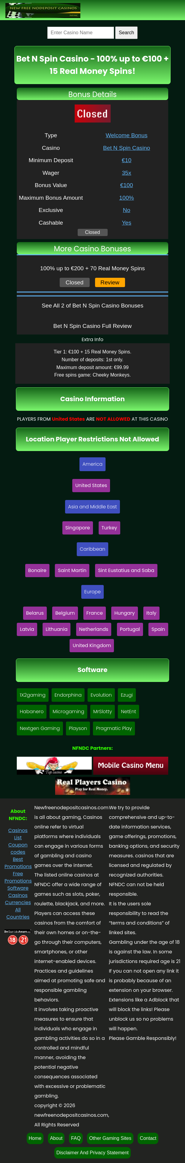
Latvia (27, 629)
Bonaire (37, 570)
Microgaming (68, 711)
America (92, 464)
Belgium (65, 613)
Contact (148, 1138)
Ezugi (127, 695)
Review (109, 282)
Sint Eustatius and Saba (126, 570)
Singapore (77, 527)
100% (126, 198)
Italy (151, 613)
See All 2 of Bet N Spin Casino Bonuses (92, 305)
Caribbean (92, 549)
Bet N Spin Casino (126, 148)
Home (35, 1138)
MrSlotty (102, 711)
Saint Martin (72, 570)
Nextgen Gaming (40, 728)
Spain (158, 629)
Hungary (124, 613)
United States (91, 485)
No (126, 210)
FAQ (76, 1138)
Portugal (130, 629)
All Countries (17, 913)
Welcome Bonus (126, 135)
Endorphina (68, 695)
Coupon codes (18, 848)
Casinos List (18, 834)
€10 (126, 160)
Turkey (109, 527)
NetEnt (128, 711)
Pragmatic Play (114, 728)
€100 (126, 185)
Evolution (101, 695)
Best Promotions (18, 863)
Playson (78, 728)
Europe (92, 591)
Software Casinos (17, 892)
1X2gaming (33, 695)
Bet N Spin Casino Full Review (92, 326)
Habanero (31, 711)
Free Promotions (18, 877)
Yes (126, 223)
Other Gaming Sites (110, 1138)
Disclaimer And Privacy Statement (92, 1152)
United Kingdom (92, 645)
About (56, 1138)
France (94, 613)
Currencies (18, 902)
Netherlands (93, 629)
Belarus (35, 613)
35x (126, 173)
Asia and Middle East (92, 506)
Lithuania (56, 629)
